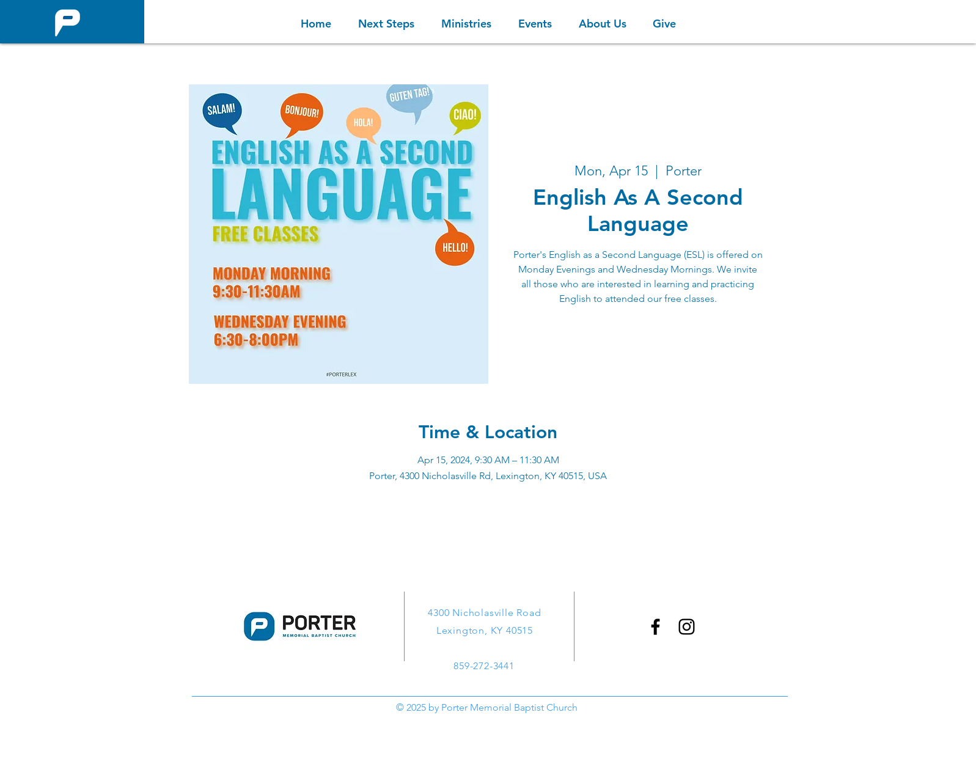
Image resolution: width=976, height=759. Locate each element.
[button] (466, 23)
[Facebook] (655, 626)
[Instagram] (686, 626)
